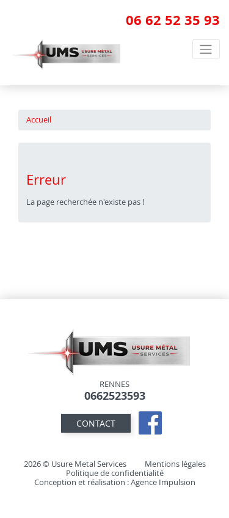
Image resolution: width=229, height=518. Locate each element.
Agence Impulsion (163, 482)
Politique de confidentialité (115, 473)
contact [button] (95, 423)
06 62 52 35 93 (173, 19)
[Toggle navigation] (206, 49)
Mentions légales (175, 464)
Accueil (38, 120)
